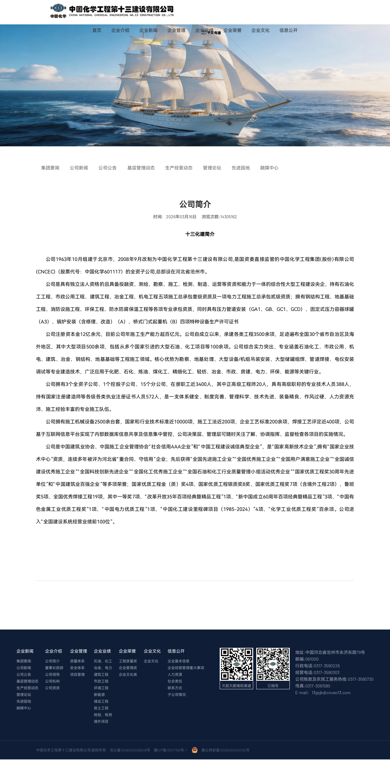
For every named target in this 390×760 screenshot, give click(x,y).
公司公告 (23, 675)
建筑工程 (101, 675)
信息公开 (288, 30)
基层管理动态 (27, 681)
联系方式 (175, 688)
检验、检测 (103, 715)
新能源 (99, 695)
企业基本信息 (179, 661)
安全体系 (77, 668)
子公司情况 (177, 695)
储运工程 (101, 701)
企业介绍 (120, 30)
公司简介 (52, 661)
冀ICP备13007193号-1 (171, 750)
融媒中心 (23, 708)
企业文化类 (128, 675)
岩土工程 (101, 708)
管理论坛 (23, 695)
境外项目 (101, 721)
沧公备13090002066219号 (130, 750)
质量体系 (77, 661)
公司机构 (52, 681)
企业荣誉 (232, 30)
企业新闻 (148, 30)
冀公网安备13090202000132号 (226, 750)
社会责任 (175, 681)
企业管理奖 (128, 668)
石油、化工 (103, 661)
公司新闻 (23, 668)
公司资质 (52, 688)
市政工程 (101, 681)
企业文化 (260, 30)
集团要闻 (23, 661)
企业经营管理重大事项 (186, 668)
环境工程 (101, 688)
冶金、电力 (103, 668)
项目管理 (77, 675)
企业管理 (176, 30)
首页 (96, 30)
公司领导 (52, 675)
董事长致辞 (54, 668)
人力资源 (175, 675)
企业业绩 (204, 30)
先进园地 (23, 701)
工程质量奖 (128, 661)
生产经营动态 (27, 688)
